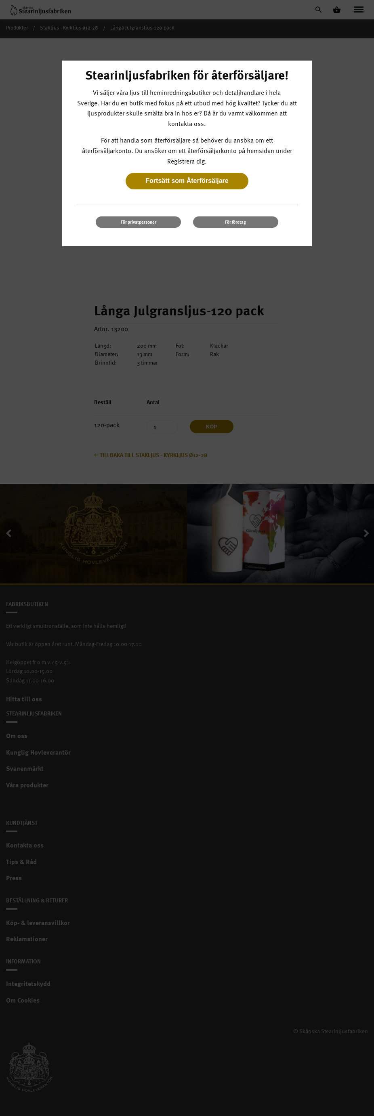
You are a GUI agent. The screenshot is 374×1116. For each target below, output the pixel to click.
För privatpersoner (138, 221)
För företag (235, 221)
